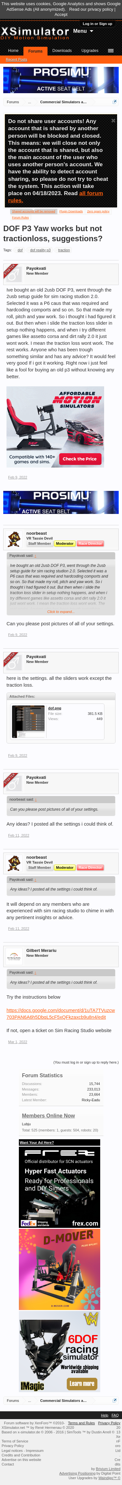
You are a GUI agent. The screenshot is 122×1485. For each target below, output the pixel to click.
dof (19, 250)
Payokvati (36, 268)
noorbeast (36, 533)
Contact (8, 1464)
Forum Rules (20, 217)
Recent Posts (16, 59)
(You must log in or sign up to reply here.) (86, 1062)
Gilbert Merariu (41, 950)
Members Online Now (48, 1115)
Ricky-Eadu (91, 1100)
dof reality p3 (39, 250)
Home (13, 50)
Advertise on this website (21, 1460)
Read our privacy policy (91, 9)
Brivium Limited (108, 1469)
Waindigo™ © (109, 1478)
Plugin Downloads (71, 211)
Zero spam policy (98, 211)
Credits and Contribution (21, 1455)
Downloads (62, 50)
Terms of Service (15, 1441)
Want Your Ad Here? (37, 1142)
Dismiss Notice (113, 120)
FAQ (115, 1415)
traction (63, 250)
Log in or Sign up (97, 24)
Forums (35, 51)
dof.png (54, 708)
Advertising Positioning (77, 1473)
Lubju (26, 1124)
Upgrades (89, 50)
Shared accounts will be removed (33, 211)
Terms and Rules (81, 1423)
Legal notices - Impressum (23, 1451)
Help (104, 1415)
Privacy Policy (109, 1423)
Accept (61, 14)
